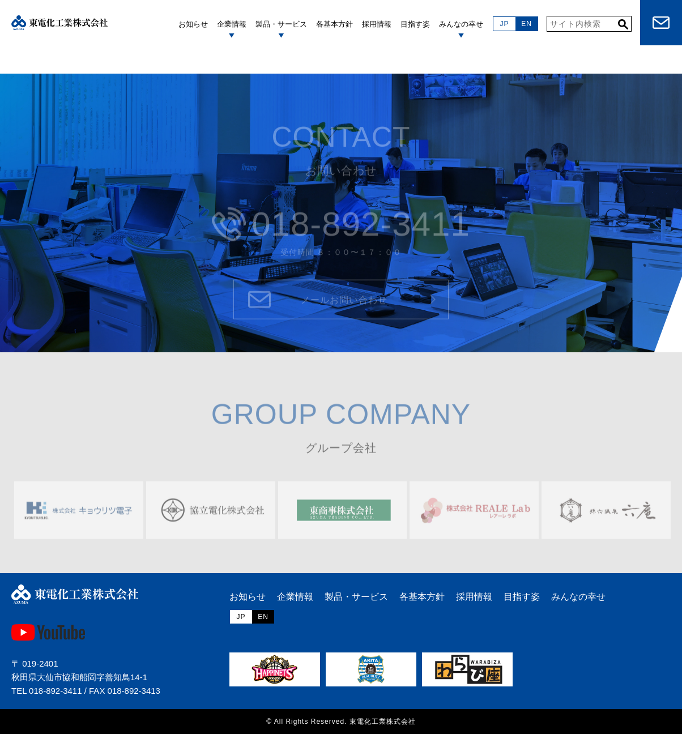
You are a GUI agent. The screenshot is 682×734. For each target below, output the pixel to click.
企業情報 (295, 596)
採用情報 (474, 596)
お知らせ (247, 596)
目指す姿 (522, 596)
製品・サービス (281, 24)
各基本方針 (422, 596)
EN (526, 24)
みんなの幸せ (578, 596)
